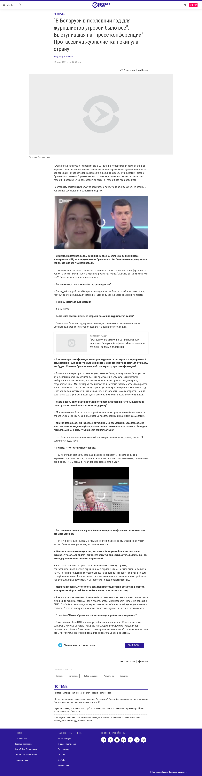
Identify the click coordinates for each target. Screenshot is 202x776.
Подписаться (134, 645)
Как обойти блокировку (26, 749)
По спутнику (63, 749)
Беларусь (59, 14)
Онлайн (61, 754)
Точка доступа (64, 738)
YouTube (62, 760)
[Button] (127, 70)
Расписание (63, 765)
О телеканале (21, 738)
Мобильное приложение (26, 754)
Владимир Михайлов (63, 56)
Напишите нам (21, 760)
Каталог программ (23, 744)
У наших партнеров (67, 744)
